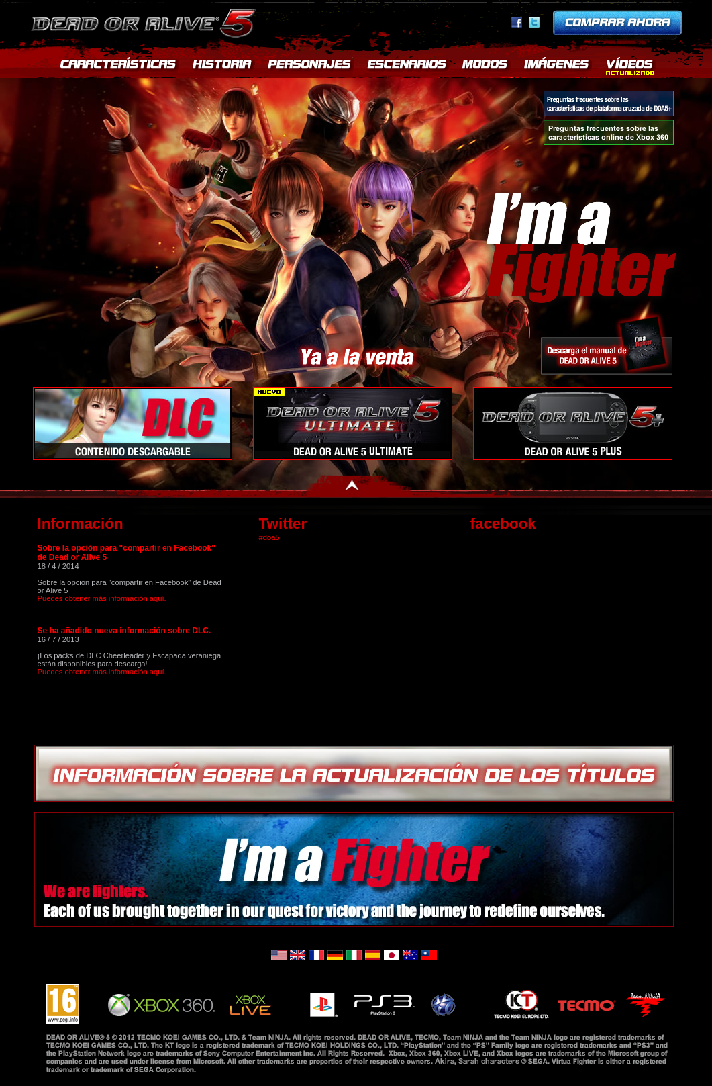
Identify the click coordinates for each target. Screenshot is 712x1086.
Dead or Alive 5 (146, 20)
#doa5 (269, 537)
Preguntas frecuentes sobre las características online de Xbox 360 (609, 132)
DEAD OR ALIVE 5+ (572, 423)
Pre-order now (617, 22)
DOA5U (352, 423)
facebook (516, 22)
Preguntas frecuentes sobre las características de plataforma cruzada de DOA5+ (609, 103)
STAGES (408, 67)
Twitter (534, 22)
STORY (223, 67)
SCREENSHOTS (558, 67)
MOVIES (630, 67)
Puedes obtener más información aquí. (102, 598)
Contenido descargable (132, 423)
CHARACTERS (311, 67)
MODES (486, 67)
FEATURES (118, 67)
